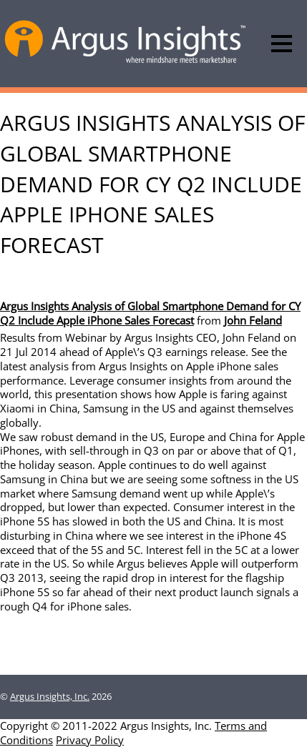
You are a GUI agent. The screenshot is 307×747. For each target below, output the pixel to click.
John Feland (253, 320)
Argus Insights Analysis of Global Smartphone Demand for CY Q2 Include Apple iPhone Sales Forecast (150, 313)
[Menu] (281, 43)
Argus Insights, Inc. (49, 696)
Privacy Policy (90, 740)
